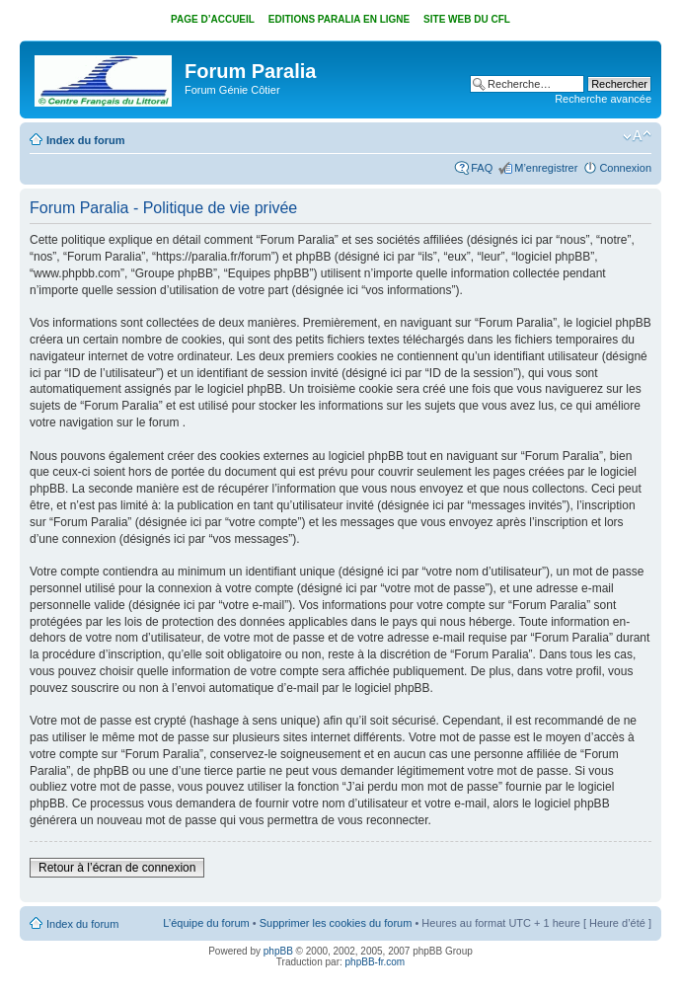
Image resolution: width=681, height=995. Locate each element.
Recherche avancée (603, 99)
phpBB (278, 951)
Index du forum (85, 140)
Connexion (625, 168)
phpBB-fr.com (375, 962)
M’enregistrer (545, 168)
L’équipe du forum (206, 923)
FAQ (481, 168)
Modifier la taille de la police (637, 136)
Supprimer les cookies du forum (336, 923)
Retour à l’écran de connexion (116, 868)
